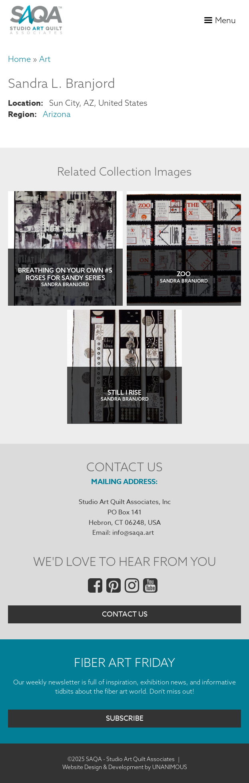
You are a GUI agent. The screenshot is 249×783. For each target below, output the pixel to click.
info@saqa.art (133, 533)
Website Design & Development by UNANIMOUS (124, 767)
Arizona (57, 114)
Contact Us (124, 614)
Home (19, 59)
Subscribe (124, 718)
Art (44, 59)
